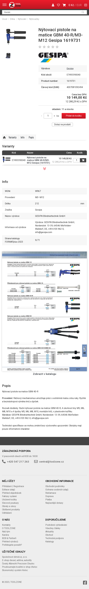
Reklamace (50, 493)
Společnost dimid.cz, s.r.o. (14, 557)
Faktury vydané (9, 496)
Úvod (4, 19)
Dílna (12, 19)
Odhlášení (7, 513)
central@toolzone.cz (51, 461)
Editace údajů (8, 489)
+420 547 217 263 (18, 461)
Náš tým (6, 531)
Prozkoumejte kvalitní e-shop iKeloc (19, 567)
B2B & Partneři (9, 538)
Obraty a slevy (9, 506)
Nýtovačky (34, 19)
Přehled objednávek (11, 493)
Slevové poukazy (10, 503)
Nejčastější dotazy (54, 503)
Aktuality (49, 531)
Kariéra (5, 535)
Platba (48, 499)
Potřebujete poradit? (12, 545)
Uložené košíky (9, 499)
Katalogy (49, 541)
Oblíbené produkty (11, 509)
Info (22, 137)
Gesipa (70, 68)
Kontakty (6, 525)
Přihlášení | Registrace (13, 486)
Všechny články (52, 528)
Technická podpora (54, 538)
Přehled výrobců (10, 541)
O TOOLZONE (8, 528)
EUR (79, 5)
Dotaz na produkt (62, 124)
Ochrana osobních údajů (56, 489)
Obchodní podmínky (55, 486)
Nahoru (4, 137)
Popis (31, 137)
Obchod (49, 535)
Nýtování (22, 19)
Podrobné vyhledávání (56, 525)
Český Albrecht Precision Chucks (18, 563)
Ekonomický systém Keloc (15, 570)
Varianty (12, 137)
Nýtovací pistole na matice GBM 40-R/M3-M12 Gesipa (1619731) (38, 160)
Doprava (49, 496)
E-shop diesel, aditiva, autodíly (17, 560)
